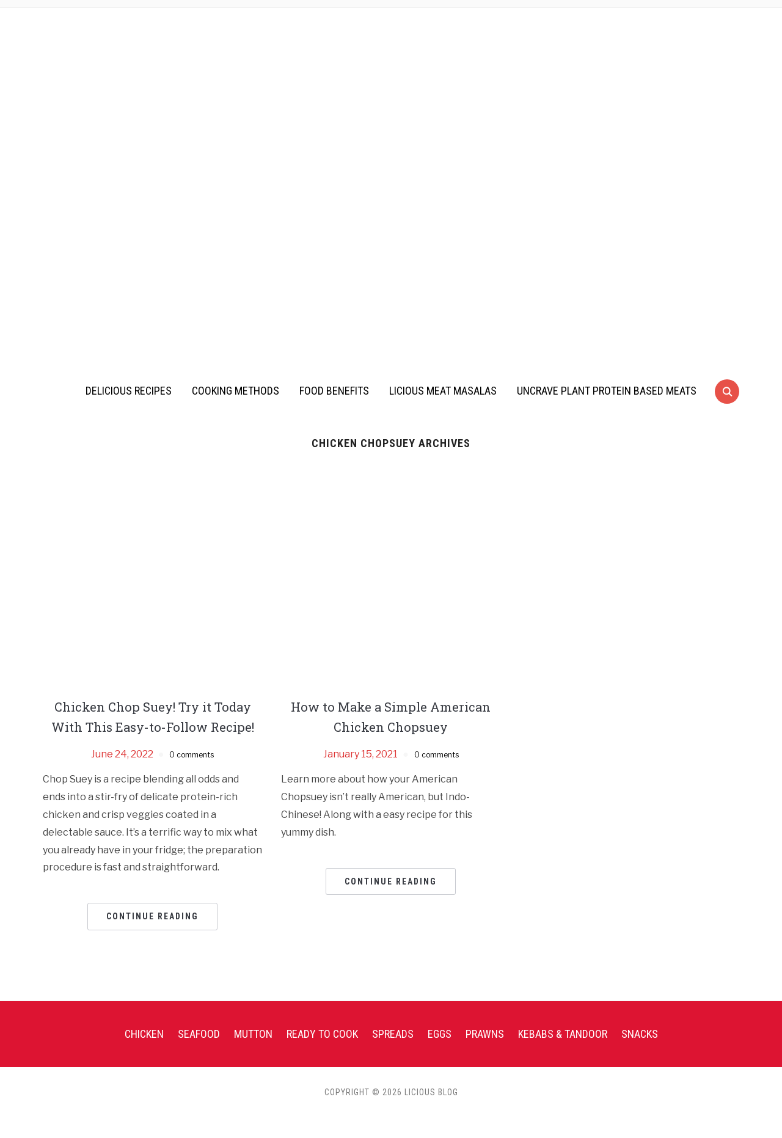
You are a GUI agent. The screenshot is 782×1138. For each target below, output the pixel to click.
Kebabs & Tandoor (562, 1054)
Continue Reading (152, 937)
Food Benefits (334, 390)
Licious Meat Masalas (443, 390)
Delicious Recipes (129, 390)
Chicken (144, 1054)
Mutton (253, 1054)
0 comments (192, 774)
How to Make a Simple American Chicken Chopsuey (391, 716)
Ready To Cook (322, 1054)
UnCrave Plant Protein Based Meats (606, 390)
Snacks (639, 1054)
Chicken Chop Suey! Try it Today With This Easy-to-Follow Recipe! (152, 726)
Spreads (393, 1054)
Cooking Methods (235, 390)
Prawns (485, 1054)
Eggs (439, 1054)
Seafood (199, 1054)
